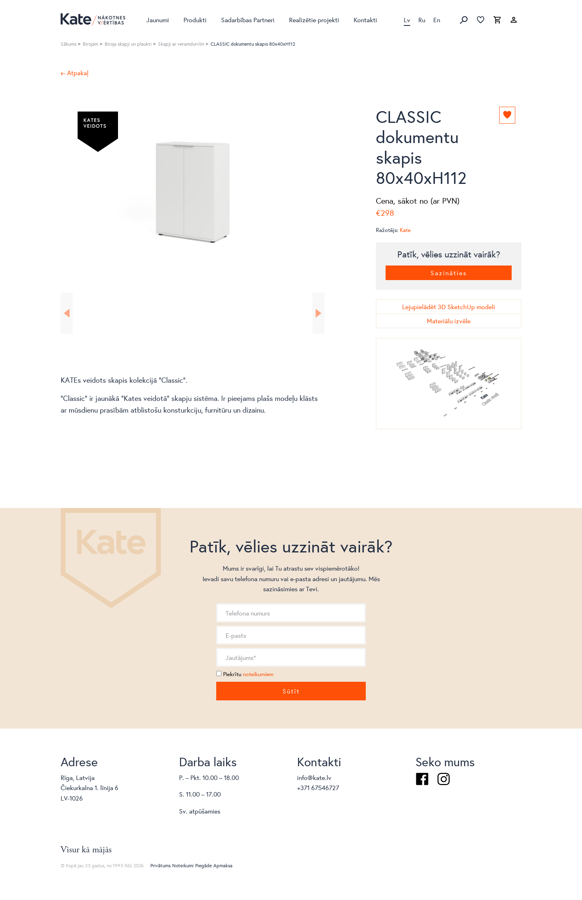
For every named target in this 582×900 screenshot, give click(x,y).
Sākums (68, 44)
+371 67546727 (318, 787)
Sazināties (448, 272)
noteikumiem (258, 674)
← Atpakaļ (75, 73)
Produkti (195, 19)
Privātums (160, 865)
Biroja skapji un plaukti (128, 44)
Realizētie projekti (314, 19)
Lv (407, 19)
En (436, 19)
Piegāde (203, 865)
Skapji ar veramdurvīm (181, 44)
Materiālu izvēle (448, 320)
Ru (421, 19)
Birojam (90, 44)
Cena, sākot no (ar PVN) (418, 200)
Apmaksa (222, 865)
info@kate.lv (314, 777)
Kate (405, 230)
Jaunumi (157, 19)
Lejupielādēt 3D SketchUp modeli (448, 306)
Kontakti (365, 19)
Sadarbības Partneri (247, 19)
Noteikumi (183, 865)
